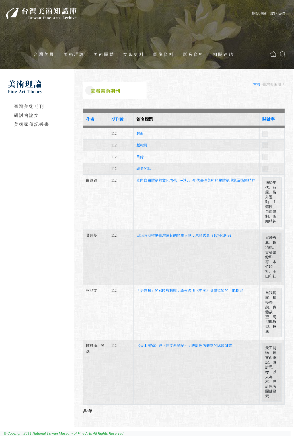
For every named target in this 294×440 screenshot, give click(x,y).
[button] (282, 54)
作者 (90, 119)
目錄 (140, 157)
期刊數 (117, 119)
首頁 (256, 84)
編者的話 (143, 169)
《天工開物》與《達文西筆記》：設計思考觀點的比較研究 (184, 346)
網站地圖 (259, 13)
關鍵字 (268, 119)
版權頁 (141, 145)
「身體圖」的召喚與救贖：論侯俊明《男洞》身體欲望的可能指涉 (189, 290)
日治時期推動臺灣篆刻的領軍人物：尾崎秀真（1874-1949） (184, 235)
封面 (140, 133)
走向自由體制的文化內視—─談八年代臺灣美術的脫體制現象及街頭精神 (195, 180)
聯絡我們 (277, 13)
